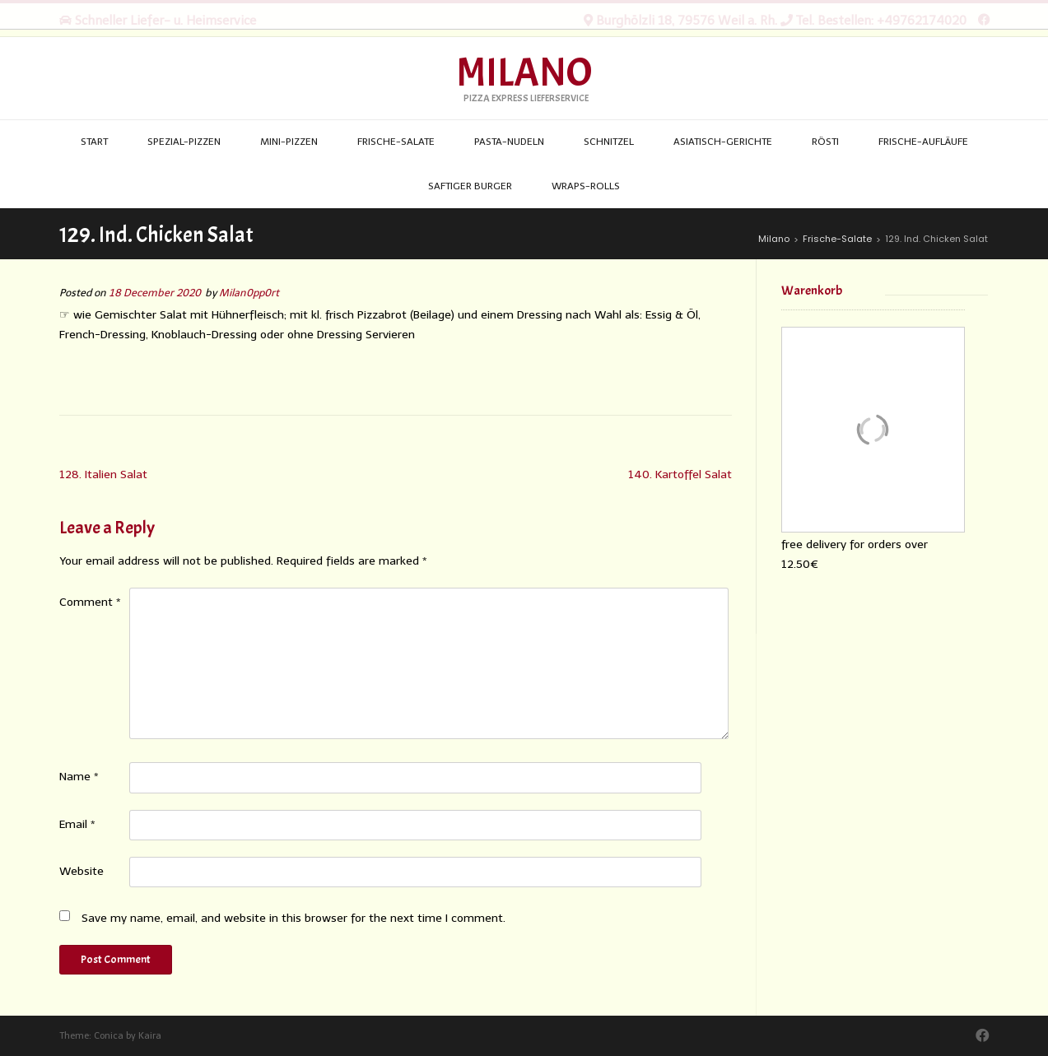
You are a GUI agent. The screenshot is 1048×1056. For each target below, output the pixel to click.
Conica (108, 1035)
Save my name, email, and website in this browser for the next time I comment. (293, 918)
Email (77, 824)
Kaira (149, 1035)
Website (81, 871)
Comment (90, 602)
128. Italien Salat (103, 474)
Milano (524, 73)
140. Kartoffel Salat (680, 474)
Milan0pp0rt (249, 292)
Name (79, 777)
